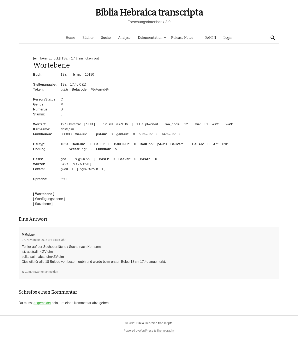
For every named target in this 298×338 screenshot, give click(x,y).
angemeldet (42, 303)
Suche (106, 38)
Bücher (88, 38)
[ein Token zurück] (46, 58)
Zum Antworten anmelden (41, 271)
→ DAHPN (208, 38)
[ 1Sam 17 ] (68, 58)
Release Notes (182, 38)
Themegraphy (165, 330)
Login (227, 38)
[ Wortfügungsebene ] (49, 199)
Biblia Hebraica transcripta (149, 12)
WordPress (146, 330)
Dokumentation (150, 38)
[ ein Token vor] (88, 58)
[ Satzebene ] (43, 204)
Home (70, 38)
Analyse (124, 38)
